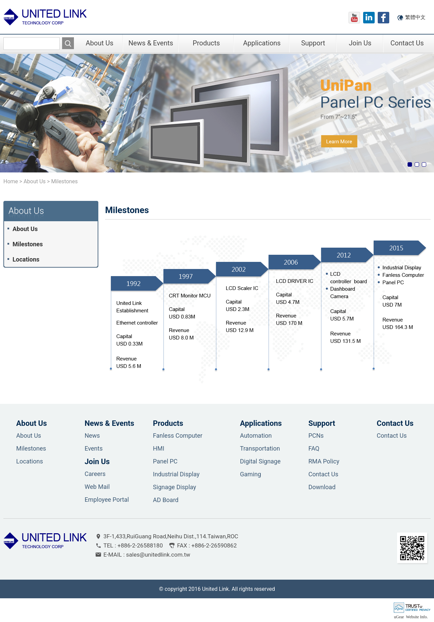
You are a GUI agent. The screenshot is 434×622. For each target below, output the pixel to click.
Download (321, 487)
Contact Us (407, 43)
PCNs (315, 435)
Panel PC (165, 461)
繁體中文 (415, 17)
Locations (26, 259)
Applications (262, 43)
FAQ (313, 448)
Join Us (360, 43)
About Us (100, 43)
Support (313, 43)
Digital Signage (260, 461)
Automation (256, 435)
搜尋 (68, 43)
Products (206, 43)
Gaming (250, 474)
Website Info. (417, 617)
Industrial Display (176, 474)
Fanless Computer (177, 435)
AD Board (165, 499)
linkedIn (369, 18)
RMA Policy (323, 461)
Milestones (28, 244)
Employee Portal (106, 499)
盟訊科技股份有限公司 (44, 17)
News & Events (151, 43)
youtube (354, 18)
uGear (399, 617)
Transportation (260, 448)
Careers (94, 473)
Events (93, 448)
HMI (158, 448)
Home (10, 181)
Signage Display (174, 487)
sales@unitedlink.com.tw (158, 554)
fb (384, 18)
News (92, 435)
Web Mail (97, 486)
